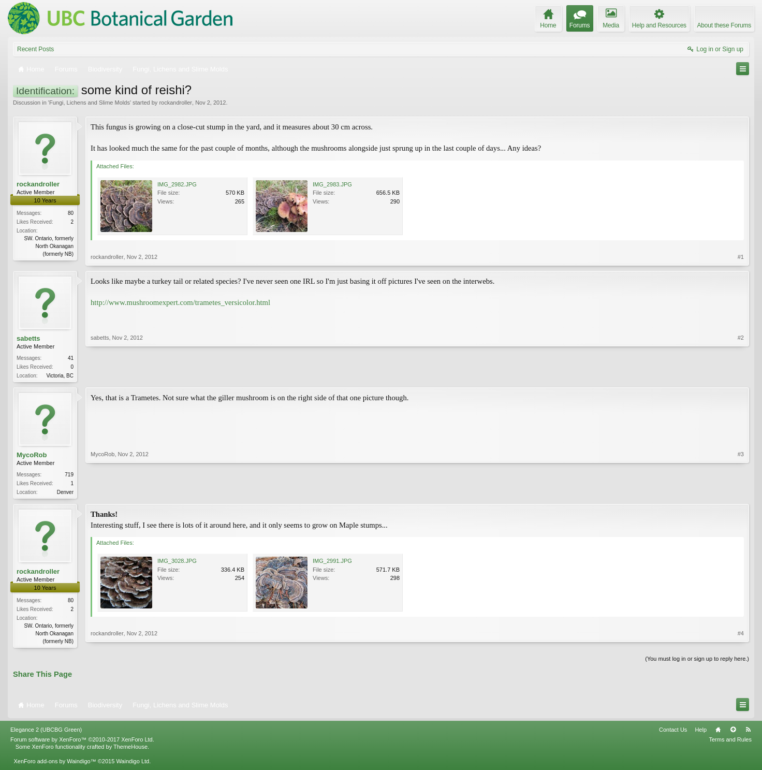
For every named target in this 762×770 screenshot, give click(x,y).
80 (71, 213)
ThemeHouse (130, 750)
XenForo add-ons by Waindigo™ (54, 764)
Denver (65, 493)
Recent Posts (35, 49)
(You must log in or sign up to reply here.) (697, 662)
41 (71, 358)
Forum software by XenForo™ (82, 742)
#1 (741, 257)
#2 (741, 374)
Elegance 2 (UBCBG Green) (46, 733)
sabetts (28, 338)
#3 (741, 492)
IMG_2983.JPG (332, 184)
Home (718, 732)
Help (701, 733)
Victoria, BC (60, 376)
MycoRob (32, 456)
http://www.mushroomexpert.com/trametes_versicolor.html (180, 302)
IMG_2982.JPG (177, 184)
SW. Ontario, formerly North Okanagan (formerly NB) (49, 246)
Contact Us (673, 733)
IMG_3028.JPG (177, 563)
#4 (741, 642)
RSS (748, 732)
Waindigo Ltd (132, 764)
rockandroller (175, 102)
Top (733, 732)
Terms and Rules (730, 742)
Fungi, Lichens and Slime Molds (89, 102)
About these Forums (724, 25)
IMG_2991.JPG (332, 563)
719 (69, 475)
